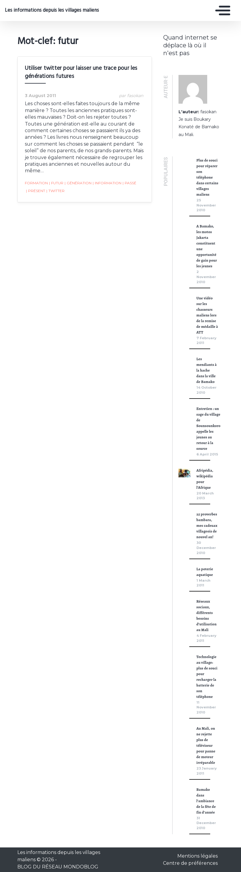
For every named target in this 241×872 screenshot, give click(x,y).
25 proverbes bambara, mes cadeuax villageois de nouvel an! (206, 525)
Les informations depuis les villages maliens (51, 10)
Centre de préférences (190, 863)
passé (129, 183)
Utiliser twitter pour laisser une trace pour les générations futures (81, 72)
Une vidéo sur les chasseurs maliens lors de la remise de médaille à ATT (207, 315)
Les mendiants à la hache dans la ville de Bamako (206, 370)
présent (35, 191)
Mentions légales (197, 856)
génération (78, 183)
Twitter (55, 191)
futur (56, 183)
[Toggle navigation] (221, 10)
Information (107, 183)
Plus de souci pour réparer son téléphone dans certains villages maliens (207, 177)
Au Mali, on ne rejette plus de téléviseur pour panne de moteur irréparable (205, 745)
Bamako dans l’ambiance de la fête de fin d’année (206, 801)
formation (36, 183)
